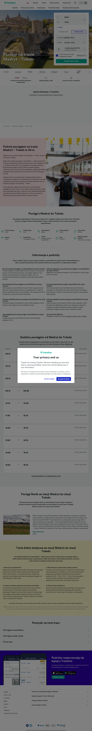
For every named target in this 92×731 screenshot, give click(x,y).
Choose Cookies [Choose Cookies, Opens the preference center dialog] (49, 379)
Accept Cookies (63, 379)
